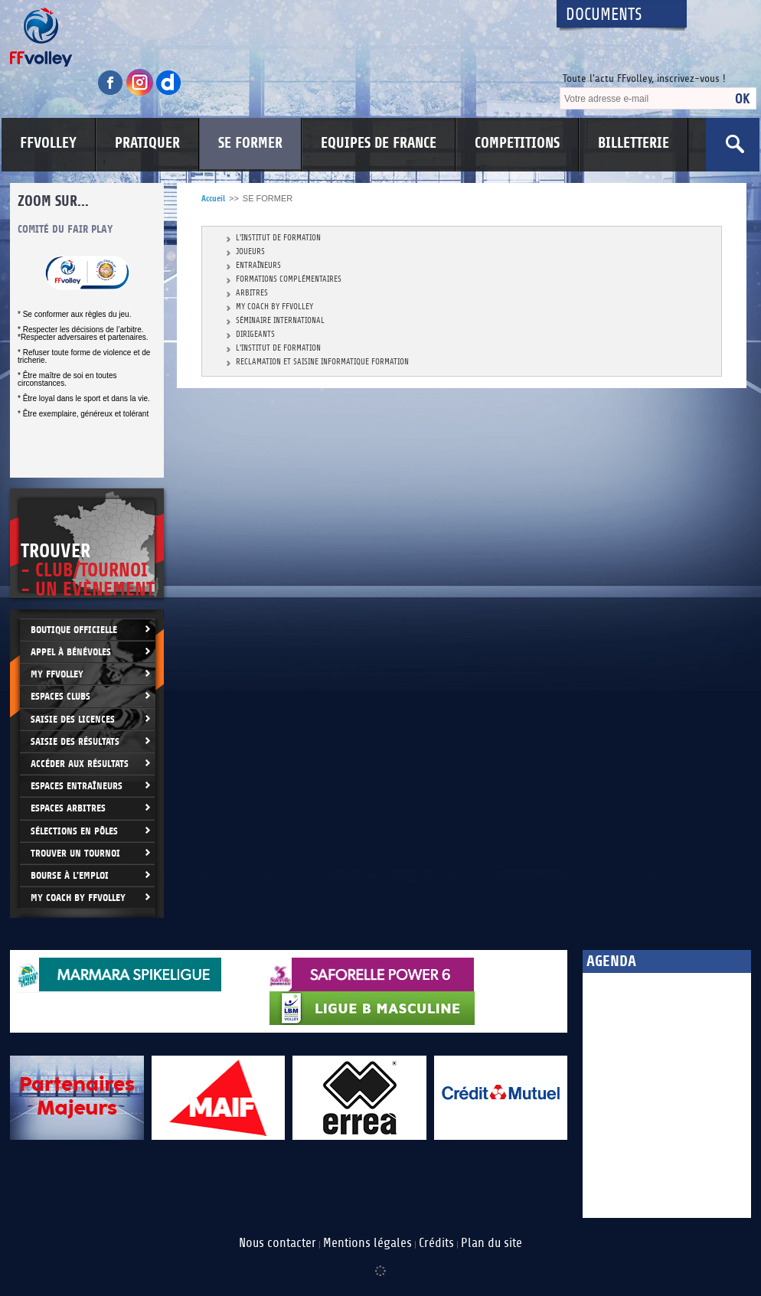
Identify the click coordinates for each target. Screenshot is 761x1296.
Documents (604, 14)
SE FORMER (250, 143)
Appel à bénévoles (71, 652)
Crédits (436, 1243)
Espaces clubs (60, 696)
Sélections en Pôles (74, 831)
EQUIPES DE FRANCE (378, 143)
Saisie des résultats (75, 741)
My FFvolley (57, 674)
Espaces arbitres (68, 808)
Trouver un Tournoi (75, 853)
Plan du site (491, 1243)
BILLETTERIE (633, 143)
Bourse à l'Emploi (70, 875)
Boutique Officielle (74, 629)
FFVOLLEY (48, 143)
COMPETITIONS (517, 143)
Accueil (213, 198)
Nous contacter (277, 1243)
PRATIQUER (147, 143)
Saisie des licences (73, 719)
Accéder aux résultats (80, 763)
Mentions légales (367, 1243)
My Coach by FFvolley (78, 897)
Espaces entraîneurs (76, 786)
